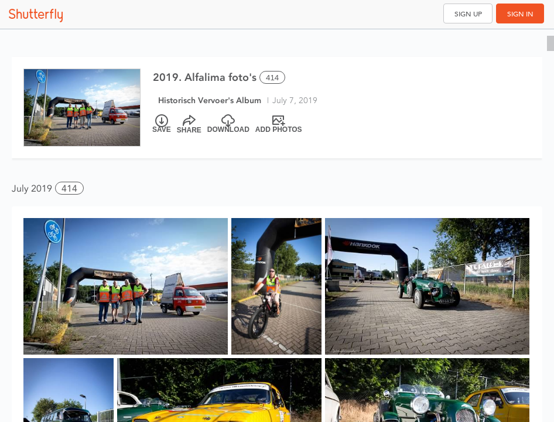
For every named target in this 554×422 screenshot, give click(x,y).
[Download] (228, 124)
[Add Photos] (278, 124)
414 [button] (69, 188)
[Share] (189, 124)
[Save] (161, 124)
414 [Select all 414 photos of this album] (272, 77)
